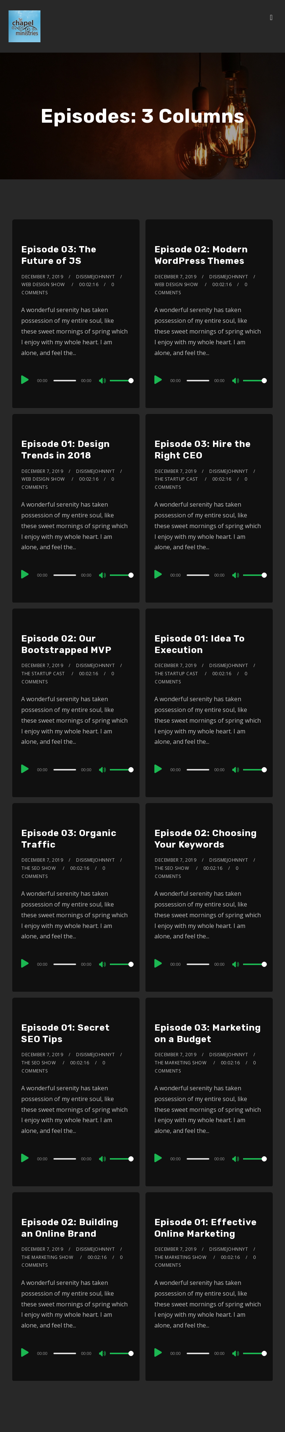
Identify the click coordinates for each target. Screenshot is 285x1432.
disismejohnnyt (95, 277)
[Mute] (103, 381)
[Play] (24, 379)
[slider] (64, 380)
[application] (76, 380)
